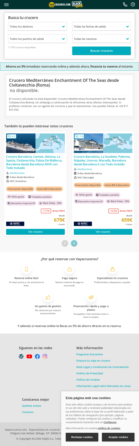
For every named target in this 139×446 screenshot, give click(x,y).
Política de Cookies (88, 379)
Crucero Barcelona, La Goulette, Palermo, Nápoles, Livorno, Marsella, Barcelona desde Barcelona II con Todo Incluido (102, 160)
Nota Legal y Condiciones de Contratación (102, 367)
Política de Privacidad (89, 373)
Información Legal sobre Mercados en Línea (103, 386)
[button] (6, 4)
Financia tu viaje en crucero (93, 360)
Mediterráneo (17, 173)
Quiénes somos (31, 405)
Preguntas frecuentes (89, 354)
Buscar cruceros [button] (101, 51)
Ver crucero (35, 231)
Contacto (27, 412)
